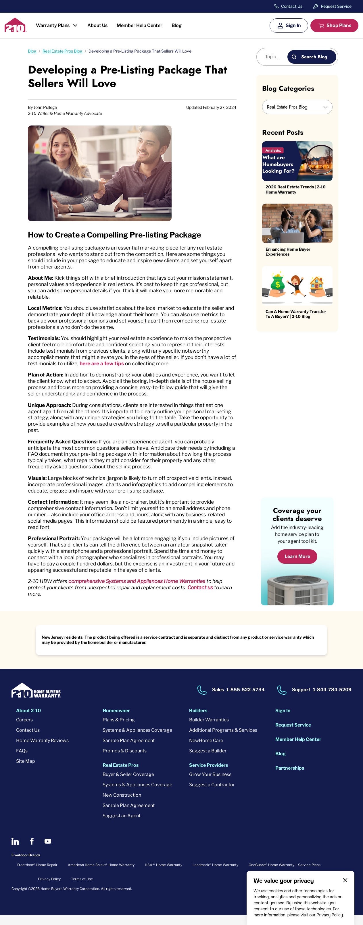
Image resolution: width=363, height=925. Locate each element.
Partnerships (289, 778)
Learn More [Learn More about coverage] (297, 566)
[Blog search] (275, 57)
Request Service (336, 6)
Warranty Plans (53, 25)
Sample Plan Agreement (129, 750)
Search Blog (314, 56)
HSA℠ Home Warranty (163, 875)
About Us (97, 25)
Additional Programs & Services (223, 740)
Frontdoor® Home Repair (37, 875)
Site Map (25, 771)
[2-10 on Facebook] (31, 851)
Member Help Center (139, 25)
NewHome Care (206, 750)
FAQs (22, 761)
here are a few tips (148, 367)
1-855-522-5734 (245, 699)
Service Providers (208, 775)
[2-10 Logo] (16, 30)
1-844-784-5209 (332, 699)
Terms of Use (82, 889)
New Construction (122, 805)
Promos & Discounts (125, 761)
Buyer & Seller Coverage (128, 784)
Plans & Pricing (119, 730)
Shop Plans (338, 25)
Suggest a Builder (207, 761)
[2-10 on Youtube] (48, 851)
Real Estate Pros (121, 775)
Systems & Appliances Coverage (137, 740)
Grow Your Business (210, 784)
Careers (24, 730)
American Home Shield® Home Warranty (101, 875)
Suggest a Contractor (212, 794)
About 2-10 (28, 720)
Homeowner (116, 720)
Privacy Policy (329, 915)
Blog (177, 25)
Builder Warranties (209, 730)
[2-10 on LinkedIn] (15, 851)
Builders (198, 720)
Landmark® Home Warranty (215, 875)
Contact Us (291, 6)
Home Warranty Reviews (42, 750)
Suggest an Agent (122, 826)
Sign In (293, 25)
